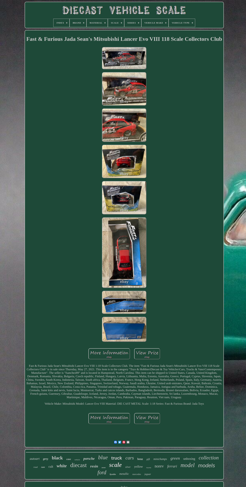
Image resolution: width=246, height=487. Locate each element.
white (62, 465)
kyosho (113, 474)
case (68, 459)
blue (103, 457)
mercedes (136, 474)
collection (209, 457)
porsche (89, 458)
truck (116, 458)
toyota (148, 467)
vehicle (77, 460)
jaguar (147, 474)
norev (159, 466)
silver (128, 467)
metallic (124, 473)
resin (94, 466)
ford (101, 472)
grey (45, 458)
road (35, 467)
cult (50, 466)
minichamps (160, 459)
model (187, 465)
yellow (138, 466)
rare (43, 467)
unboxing (189, 458)
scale (115, 465)
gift (148, 459)
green (175, 458)
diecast (78, 465)
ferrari (172, 466)
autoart (34, 458)
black (57, 457)
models (206, 465)
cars (129, 457)
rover (104, 468)
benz (140, 459)
